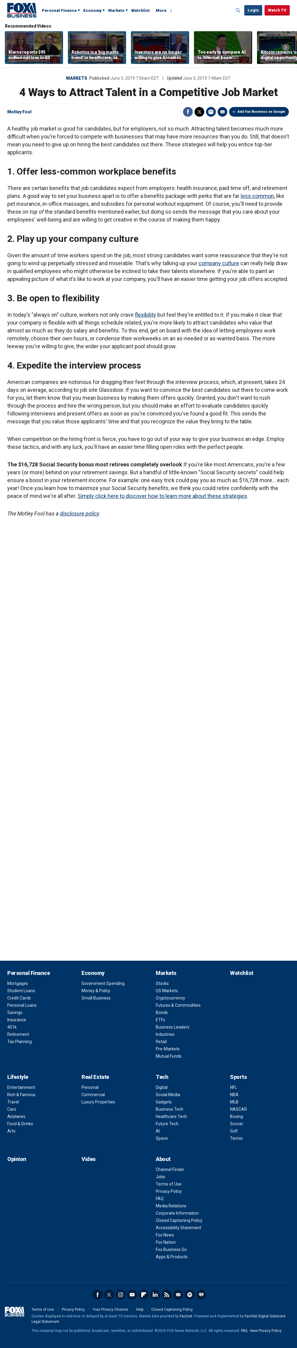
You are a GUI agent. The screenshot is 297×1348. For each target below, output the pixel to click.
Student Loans (21, 990)
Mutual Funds (169, 1056)
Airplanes (16, 1116)
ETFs (160, 1019)
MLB (234, 1101)
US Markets (167, 990)
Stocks (162, 983)
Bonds (162, 1012)
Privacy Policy (169, 1191)
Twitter (199, 112)
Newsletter (178, 1295)
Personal (90, 1087)
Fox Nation (166, 1242)
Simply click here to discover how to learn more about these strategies (162, 496)
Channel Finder (170, 1169)
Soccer (236, 1123)
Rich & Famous (21, 1094)
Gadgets (164, 1101)
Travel (13, 1101)
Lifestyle (17, 1077)
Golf (234, 1131)
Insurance (16, 1019)
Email (222, 112)
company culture (219, 263)
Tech (162, 1077)
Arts (11, 1131)
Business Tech (169, 1109)
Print (211, 112)
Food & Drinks (20, 1123)
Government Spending (103, 983)
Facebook (188, 112)
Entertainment (21, 1087)
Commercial (93, 1094)
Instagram (120, 1295)
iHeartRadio (201, 1295)
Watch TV (277, 10)
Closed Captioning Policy (179, 1220)
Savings (14, 1012)
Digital (162, 1087)
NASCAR (238, 1109)
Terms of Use (169, 1184)
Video (89, 1159)
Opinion (16, 1159)
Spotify (190, 1295)
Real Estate (95, 1077)
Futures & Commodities (178, 1005)
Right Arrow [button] (285, 47)
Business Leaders (172, 1027)
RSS (167, 1295)
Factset (186, 1316)
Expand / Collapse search (238, 10)
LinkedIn (155, 1295)
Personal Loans (22, 1005)
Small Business (96, 998)
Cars (11, 1109)
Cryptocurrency (170, 998)
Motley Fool (19, 111)
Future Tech (167, 1123)
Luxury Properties (98, 1101)
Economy (92, 10)
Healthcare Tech (171, 1116)
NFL (233, 1087)
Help (139, 1309)
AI (158, 1131)
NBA (234, 1094)
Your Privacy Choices (110, 1309)
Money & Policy (96, 990)
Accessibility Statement (178, 1227)
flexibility (145, 315)
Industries (165, 1034)
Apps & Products (172, 1256)
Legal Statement (45, 1322)
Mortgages (17, 983)
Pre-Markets (168, 1048)
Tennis (236, 1138)
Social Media (168, 1094)
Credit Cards (19, 998)
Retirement (18, 1034)
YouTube (132, 1295)
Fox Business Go (171, 1249)
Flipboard (143, 1295)
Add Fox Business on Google (261, 112)
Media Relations (171, 1205)
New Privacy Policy (266, 1331)
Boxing (236, 1116)
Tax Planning (19, 1041)
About (163, 1159)
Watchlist (140, 10)
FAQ (160, 1198)
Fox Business (21, 10)
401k (12, 1027)
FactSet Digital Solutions (265, 1316)
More (161, 10)
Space (162, 1138)
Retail (161, 1041)
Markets (116, 10)
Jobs (160, 1176)
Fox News (165, 1235)
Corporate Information (177, 1213)
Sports (238, 1077)
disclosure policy (79, 513)
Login (253, 10)
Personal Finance (59, 10)
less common (257, 196)
